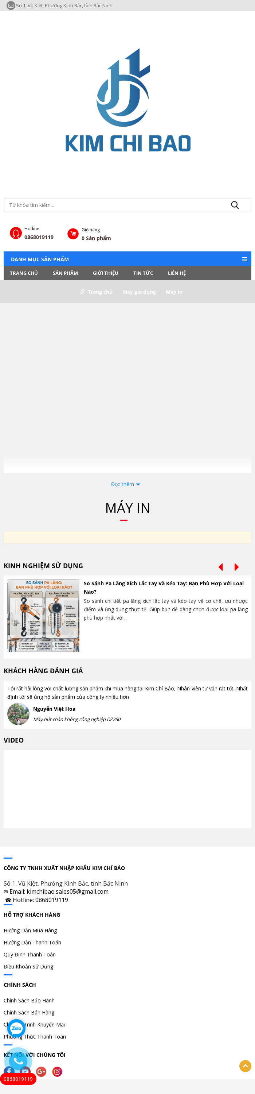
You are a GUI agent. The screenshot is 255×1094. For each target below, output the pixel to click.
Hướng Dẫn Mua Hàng (30, 930)
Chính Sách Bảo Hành (29, 1000)
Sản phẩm (65, 273)
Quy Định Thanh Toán (30, 954)
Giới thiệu (105, 273)
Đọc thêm (122, 484)
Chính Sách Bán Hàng (29, 1012)
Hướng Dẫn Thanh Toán (32, 942)
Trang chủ (24, 273)
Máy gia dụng (139, 291)
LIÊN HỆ (177, 273)
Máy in (174, 291)
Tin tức (143, 273)
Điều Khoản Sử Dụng (28, 966)
